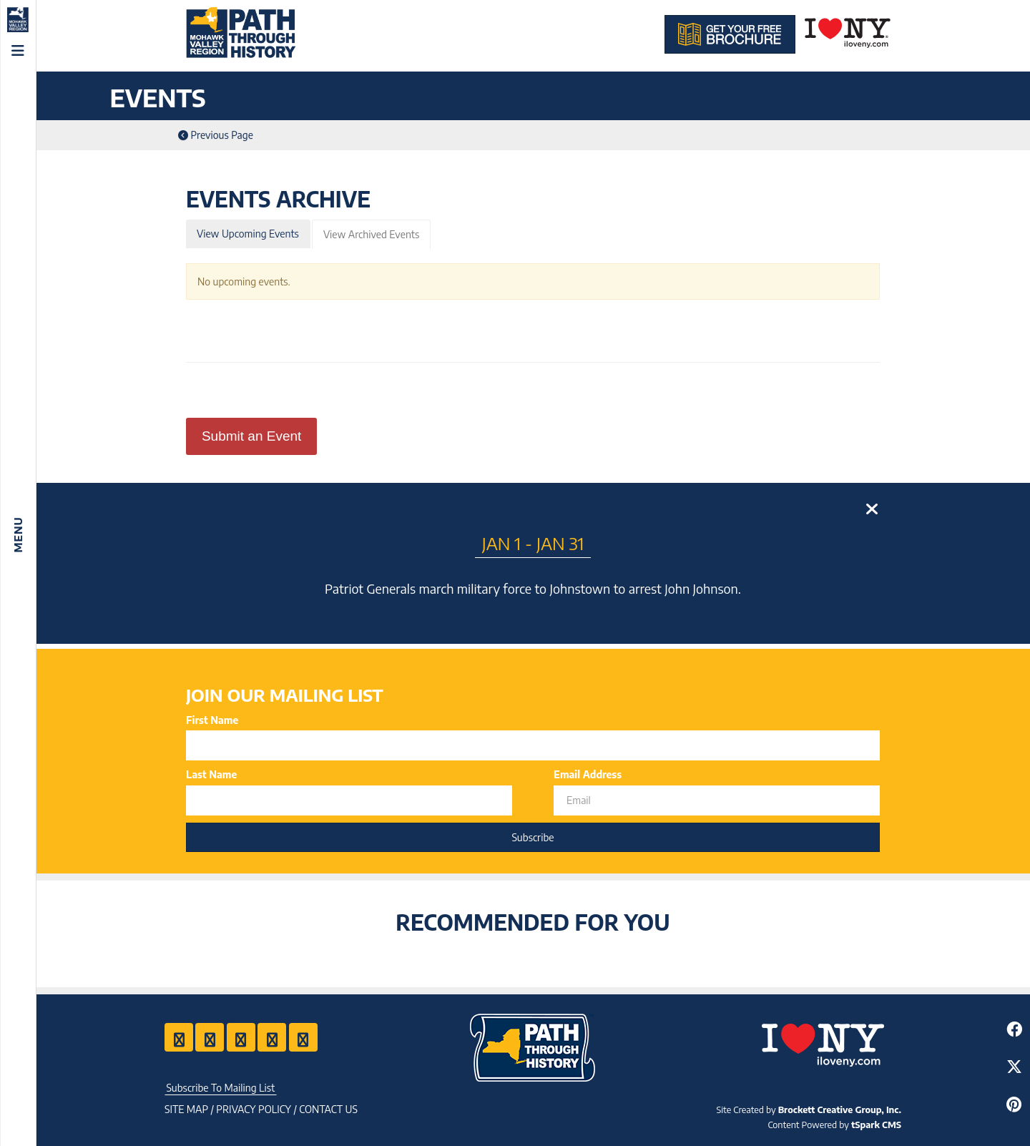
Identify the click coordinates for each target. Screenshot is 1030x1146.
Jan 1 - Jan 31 (533, 543)
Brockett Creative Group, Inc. (839, 1109)
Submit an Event (251, 436)
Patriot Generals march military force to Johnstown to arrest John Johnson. (533, 588)
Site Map (186, 1109)
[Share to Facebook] (1014, 1029)
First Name (212, 720)
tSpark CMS (876, 1124)
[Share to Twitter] (1014, 1066)
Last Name (211, 774)
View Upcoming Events (248, 233)
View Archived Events (371, 234)
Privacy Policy (253, 1109)
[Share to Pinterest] (1014, 1104)
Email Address (588, 774)
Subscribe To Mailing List (220, 1088)
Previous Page (215, 135)
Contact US (328, 1109)
